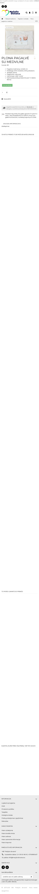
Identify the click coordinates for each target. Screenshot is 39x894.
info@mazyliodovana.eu (17, 857)
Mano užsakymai (7, 830)
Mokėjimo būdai (7, 815)
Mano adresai (6, 836)
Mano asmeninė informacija (11, 839)
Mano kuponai (6, 842)
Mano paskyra (7, 826)
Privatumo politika (8, 809)
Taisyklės (4, 812)
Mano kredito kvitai (8, 833)
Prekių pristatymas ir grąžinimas (12, 818)
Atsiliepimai (5, 126)
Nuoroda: (4, 65)
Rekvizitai (5, 821)
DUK (3, 806)
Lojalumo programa (8, 803)
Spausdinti (7, 99)
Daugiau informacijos (12, 123)
